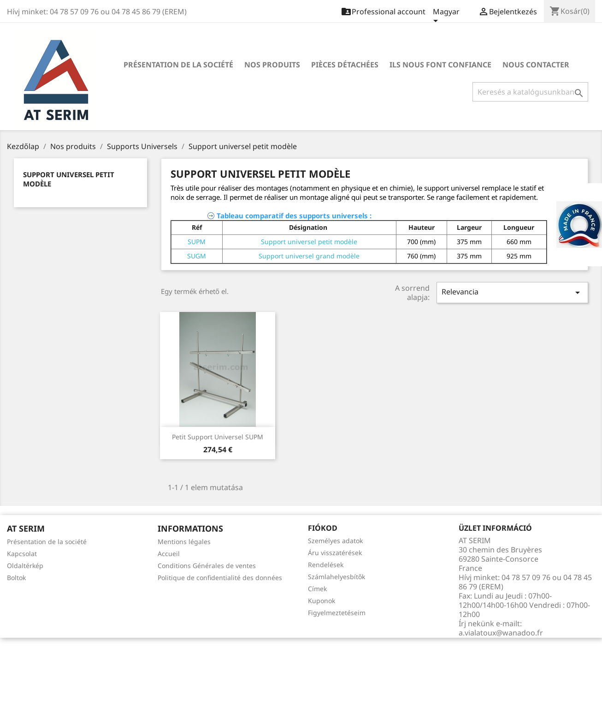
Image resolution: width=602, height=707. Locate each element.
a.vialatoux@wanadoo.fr (501, 633)
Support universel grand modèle (309, 256)
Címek (317, 588)
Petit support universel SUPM (217, 436)
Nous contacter (535, 65)
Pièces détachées (344, 65)
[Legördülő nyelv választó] (446, 17)
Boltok (16, 577)
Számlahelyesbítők (336, 576)
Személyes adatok (335, 540)
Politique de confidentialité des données (220, 577)
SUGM (196, 256)
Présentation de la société (178, 65)
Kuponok (321, 600)
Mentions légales (184, 541)
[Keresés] (530, 92)
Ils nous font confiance (440, 65)
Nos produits (272, 65)
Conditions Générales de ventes (207, 565)
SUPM (197, 241)
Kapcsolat (22, 553)
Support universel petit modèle (309, 241)
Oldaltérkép (25, 565)
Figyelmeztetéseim (337, 612)
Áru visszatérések (335, 552)
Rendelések (325, 564)
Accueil (169, 553)
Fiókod (322, 528)
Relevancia (512, 292)
